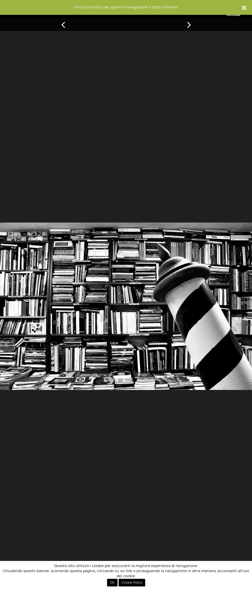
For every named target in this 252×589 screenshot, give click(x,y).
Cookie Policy (131, 582)
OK (112, 582)
